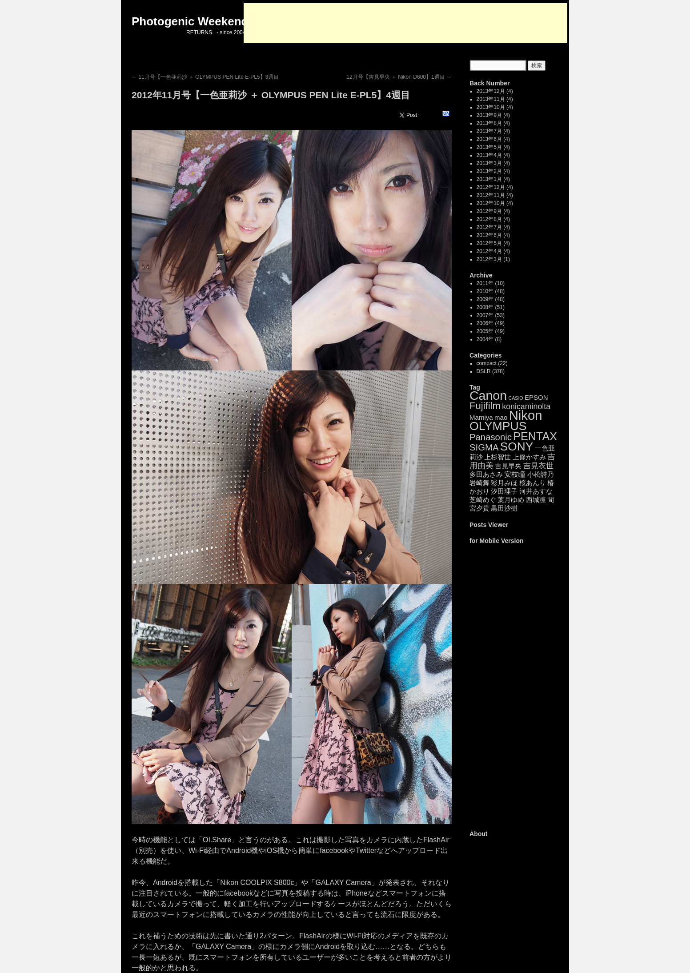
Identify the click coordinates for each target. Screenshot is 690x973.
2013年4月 (489, 155)
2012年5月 (489, 243)
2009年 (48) (491, 299)
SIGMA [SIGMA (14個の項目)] (483, 447)
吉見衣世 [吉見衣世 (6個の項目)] (538, 466)
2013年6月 (489, 139)
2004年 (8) (489, 339)
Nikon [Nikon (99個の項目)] (525, 415)
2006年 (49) (491, 323)
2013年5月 (489, 147)
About (478, 833)
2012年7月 (489, 227)
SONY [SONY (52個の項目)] (516, 446)
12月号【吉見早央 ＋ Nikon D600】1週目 (399, 77)
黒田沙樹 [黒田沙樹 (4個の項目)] (504, 508)
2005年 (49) (491, 331)
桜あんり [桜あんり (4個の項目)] (532, 482)
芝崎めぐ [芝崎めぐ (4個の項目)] (482, 499)
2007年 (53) (491, 315)
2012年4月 (489, 251)
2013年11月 (491, 99)
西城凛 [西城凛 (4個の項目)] (536, 499)
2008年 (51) (491, 307)
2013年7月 (489, 131)
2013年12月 (491, 91)
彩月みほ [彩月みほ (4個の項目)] (504, 482)
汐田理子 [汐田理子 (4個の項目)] (504, 491)
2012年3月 (489, 259)
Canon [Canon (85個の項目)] (488, 395)
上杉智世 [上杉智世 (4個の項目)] (497, 457)
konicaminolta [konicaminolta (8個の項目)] (526, 406)
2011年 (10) (491, 283)
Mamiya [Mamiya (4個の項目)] (481, 417)
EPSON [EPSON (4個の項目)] (536, 397)
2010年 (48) (491, 291)
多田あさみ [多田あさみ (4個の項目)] (486, 474)
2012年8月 (489, 219)
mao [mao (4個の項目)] (500, 417)
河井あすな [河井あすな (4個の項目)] (536, 491)
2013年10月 (491, 107)
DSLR (484, 371)
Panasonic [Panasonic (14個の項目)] (490, 437)
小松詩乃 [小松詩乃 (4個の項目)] (540, 474)
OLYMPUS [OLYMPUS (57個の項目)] (498, 426)
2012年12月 (491, 187)
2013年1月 (489, 179)
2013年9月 (489, 115)
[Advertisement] (405, 23)
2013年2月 (489, 171)
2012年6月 (489, 235)
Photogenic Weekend (190, 21)
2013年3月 (489, 163)
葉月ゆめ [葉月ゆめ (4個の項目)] (510, 499)
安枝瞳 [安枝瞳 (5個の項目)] (515, 474)
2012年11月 (491, 195)
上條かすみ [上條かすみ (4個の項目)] (529, 457)
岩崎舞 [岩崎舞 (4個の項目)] (479, 482)
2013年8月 (489, 123)
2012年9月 (489, 211)
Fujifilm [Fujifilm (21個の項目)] (485, 405)
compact (487, 363)
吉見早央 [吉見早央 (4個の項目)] (508, 466)
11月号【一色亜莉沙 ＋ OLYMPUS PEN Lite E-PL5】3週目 (205, 77)
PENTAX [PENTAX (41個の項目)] (535, 436)
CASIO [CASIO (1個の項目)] (515, 398)
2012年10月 (491, 203)
